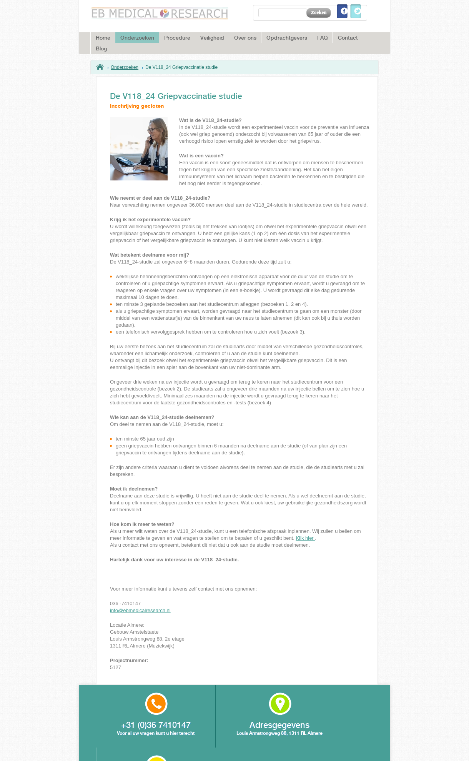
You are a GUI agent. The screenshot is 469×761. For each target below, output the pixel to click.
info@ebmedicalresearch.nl (140, 610)
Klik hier (305, 538)
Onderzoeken (124, 67)
